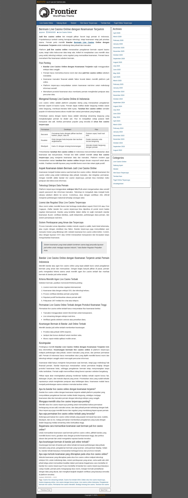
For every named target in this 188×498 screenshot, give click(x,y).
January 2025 (118, 88)
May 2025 (116, 73)
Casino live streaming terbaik (53, 480)
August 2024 (117, 106)
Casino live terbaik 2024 (72, 480)
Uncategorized (118, 183)
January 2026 (118, 44)
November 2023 (118, 139)
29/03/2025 (52, 32)
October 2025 (118, 55)
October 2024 (118, 99)
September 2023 (119, 146)
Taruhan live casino (102, 484)
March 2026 (117, 36)
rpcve (43, 32)
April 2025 (116, 77)
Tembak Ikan (105, 23)
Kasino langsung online (47, 482)
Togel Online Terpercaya (123, 23)
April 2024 (116, 121)
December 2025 (118, 48)
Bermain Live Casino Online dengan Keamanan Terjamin (71, 29)
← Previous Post (44, 490)
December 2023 (118, 135)
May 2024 (116, 117)
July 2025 (116, 66)
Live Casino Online (46, 23)
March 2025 (117, 80)
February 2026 (118, 40)
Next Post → (105, 490)
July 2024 (116, 110)
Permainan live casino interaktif (64, 484)
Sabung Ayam (62, 23)
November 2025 (118, 51)
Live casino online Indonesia (89, 482)
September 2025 (119, 58)
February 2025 (118, 84)
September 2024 (119, 102)
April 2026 (116, 33)
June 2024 (117, 113)
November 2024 (118, 95)
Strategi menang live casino (85, 484)
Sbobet (73, 23)
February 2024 (118, 128)
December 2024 (118, 91)
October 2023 (118, 143)
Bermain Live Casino (84, 42)
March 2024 (117, 124)
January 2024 (118, 132)
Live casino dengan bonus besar (67, 482)
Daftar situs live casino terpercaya (93, 480)
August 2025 (117, 62)
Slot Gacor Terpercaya (88, 23)
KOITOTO (41, 1)
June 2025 (117, 70)
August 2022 (117, 150)
